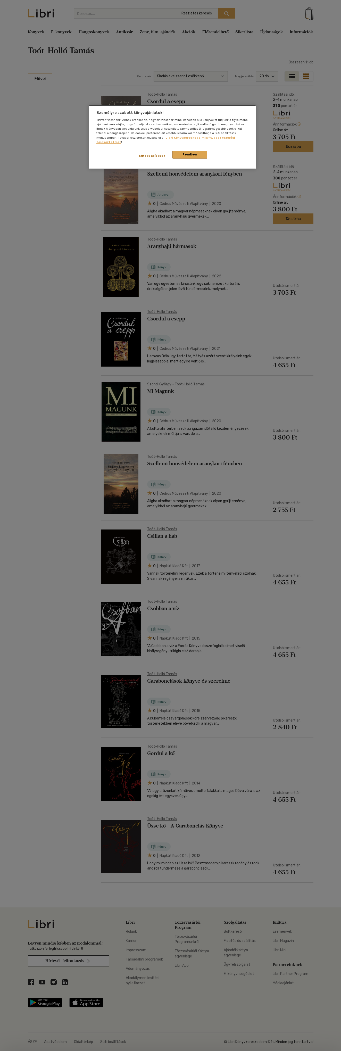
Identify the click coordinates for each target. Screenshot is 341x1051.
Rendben (189, 154)
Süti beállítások (152, 156)
